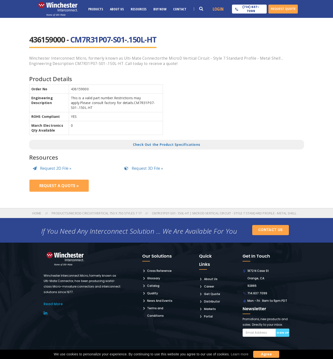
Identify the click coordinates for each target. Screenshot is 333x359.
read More (53, 304)
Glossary (153, 278)
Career (209, 286)
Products (95, 9)
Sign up (283, 333)
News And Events (159, 301)
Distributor (212, 301)
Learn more (240, 354)
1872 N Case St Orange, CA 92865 (258, 278)
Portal (208, 316)
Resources (139, 9)
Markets (210, 309)
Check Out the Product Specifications (166, 144)
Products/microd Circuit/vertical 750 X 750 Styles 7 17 (97, 213)
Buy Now (159, 9)
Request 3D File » (143, 168)
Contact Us (270, 230)
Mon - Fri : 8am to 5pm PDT (267, 301)
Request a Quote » (59, 185)
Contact (179, 9)
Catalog (153, 286)
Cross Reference (159, 271)
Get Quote (212, 294)
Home (37, 213)
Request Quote (283, 9)
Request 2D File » (52, 168)
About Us (117, 9)
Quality (152, 293)
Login (218, 9)
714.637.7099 (257, 293)
